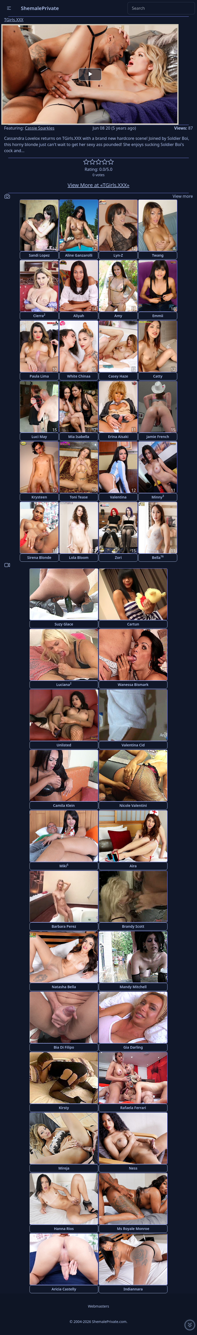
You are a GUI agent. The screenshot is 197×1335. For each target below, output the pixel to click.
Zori (118, 557)
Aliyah (78, 315)
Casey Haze (118, 376)
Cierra (39, 315)
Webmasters (98, 1306)
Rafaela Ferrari (133, 1107)
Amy (118, 315)
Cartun (133, 624)
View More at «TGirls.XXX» (99, 185)
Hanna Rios (64, 1228)
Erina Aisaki (118, 436)
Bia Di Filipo (64, 1047)
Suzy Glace (64, 624)
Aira (133, 865)
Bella (158, 557)
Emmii (157, 315)
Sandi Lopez (39, 255)
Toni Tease (79, 497)
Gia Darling (133, 1047)
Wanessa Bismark (133, 684)
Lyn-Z (118, 255)
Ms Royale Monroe (133, 1228)
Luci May (39, 436)
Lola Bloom (78, 557)
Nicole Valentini (133, 805)
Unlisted (64, 745)
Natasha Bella (64, 986)
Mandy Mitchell (133, 986)
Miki (63, 865)
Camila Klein (64, 805)
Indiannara (133, 1289)
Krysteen (39, 497)
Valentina (118, 497)
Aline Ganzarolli (79, 255)
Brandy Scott (133, 926)
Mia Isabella (78, 436)
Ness (133, 1168)
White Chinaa (79, 376)
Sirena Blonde (39, 557)
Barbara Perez (64, 926)
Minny (158, 496)
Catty (157, 376)
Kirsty (64, 1107)
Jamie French (157, 436)
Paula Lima (39, 376)
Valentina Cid (133, 745)
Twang (157, 255)
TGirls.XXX (13, 20)
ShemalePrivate (40, 8)
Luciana (64, 684)
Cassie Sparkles (39, 128)
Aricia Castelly (64, 1289)
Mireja (63, 1168)
